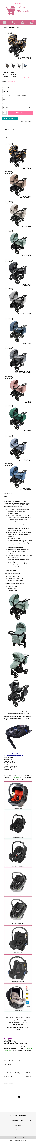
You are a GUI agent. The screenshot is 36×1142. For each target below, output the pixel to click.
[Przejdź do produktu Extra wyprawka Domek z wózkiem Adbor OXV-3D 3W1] (18, 1106)
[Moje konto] (22, 22)
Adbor (12, 129)
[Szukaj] (13, 22)
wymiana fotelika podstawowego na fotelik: (14, 95)
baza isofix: (5, 104)
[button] (4, 22)
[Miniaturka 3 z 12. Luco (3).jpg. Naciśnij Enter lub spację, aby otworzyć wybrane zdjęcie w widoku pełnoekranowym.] (19, 66)
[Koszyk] (31, 22)
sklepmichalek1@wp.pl (20, 1022)
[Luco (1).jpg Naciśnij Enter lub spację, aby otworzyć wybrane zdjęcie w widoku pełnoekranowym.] (17, 45)
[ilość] (4, 113)
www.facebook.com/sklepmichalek (18, 1021)
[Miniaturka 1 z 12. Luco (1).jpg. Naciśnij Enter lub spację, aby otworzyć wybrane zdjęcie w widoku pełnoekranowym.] (7, 66)
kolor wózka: (5, 87)
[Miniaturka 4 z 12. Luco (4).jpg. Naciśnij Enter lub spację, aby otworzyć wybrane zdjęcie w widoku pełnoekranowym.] (25, 66)
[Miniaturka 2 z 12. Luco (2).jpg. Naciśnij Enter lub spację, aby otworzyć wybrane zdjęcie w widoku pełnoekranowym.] (13, 66)
